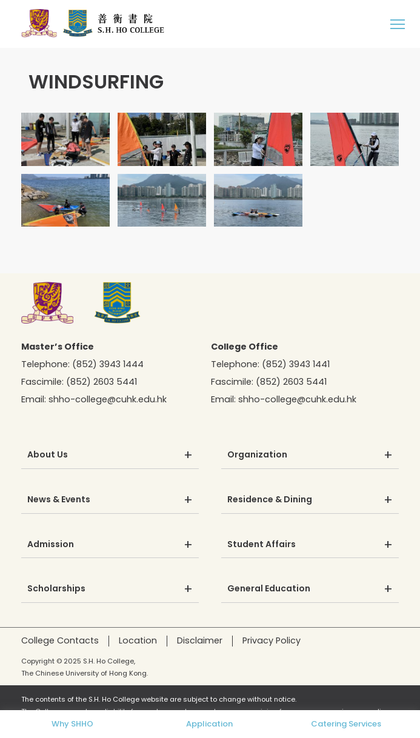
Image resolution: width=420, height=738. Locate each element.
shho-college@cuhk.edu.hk (107, 399)
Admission (50, 544)
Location (138, 640)
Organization (257, 455)
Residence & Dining (269, 499)
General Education (268, 588)
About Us (47, 455)
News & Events (58, 499)
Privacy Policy (271, 640)
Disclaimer (199, 640)
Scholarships (56, 588)
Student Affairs (261, 544)
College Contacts (60, 640)
